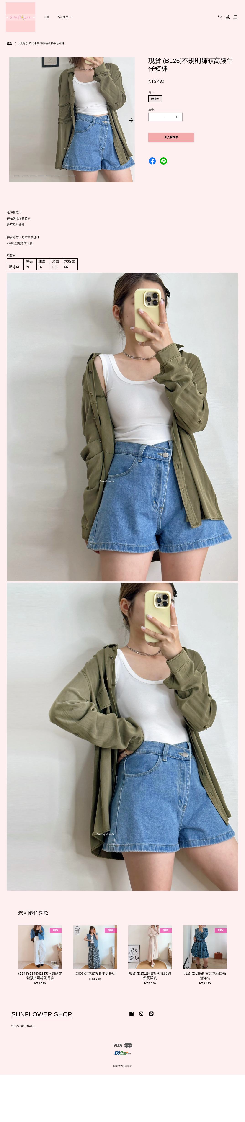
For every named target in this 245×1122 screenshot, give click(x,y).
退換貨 (128, 1066)
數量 (151, 109)
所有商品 (64, 17)
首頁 (46, 17)
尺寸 (151, 92)
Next (131, 120)
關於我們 (118, 1066)
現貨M (155, 98)
